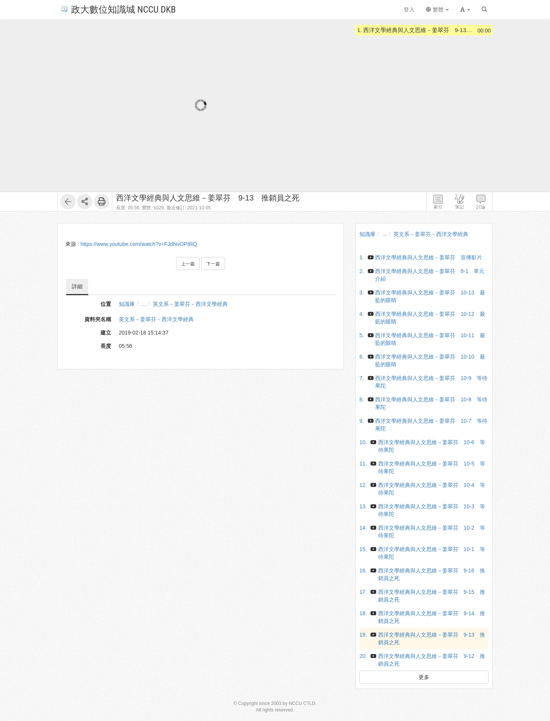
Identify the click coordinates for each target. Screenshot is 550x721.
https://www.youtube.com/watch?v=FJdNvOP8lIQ (139, 244)
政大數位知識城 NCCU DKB (118, 9)
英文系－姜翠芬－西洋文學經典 (190, 304)
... (144, 304)
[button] (465, 9)
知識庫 (127, 304)
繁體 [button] (437, 9)
